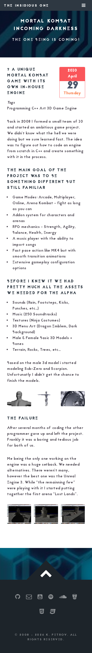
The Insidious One (26, 5)
